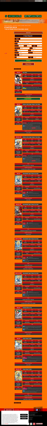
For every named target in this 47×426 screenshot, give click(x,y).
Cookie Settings (17, 409)
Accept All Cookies (24, 414)
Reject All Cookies (24, 416)
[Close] (27, 412)
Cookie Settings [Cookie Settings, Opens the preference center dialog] (24, 418)
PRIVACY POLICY (22, 409)
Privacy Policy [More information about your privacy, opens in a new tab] (6, 423)
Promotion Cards (8, 54)
